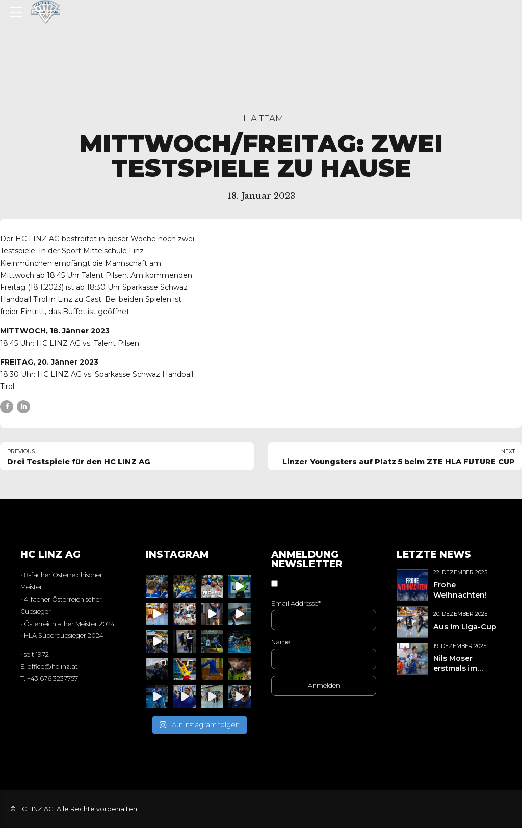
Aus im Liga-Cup (465, 626)
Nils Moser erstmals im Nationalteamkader (470, 668)
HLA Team (261, 118)
